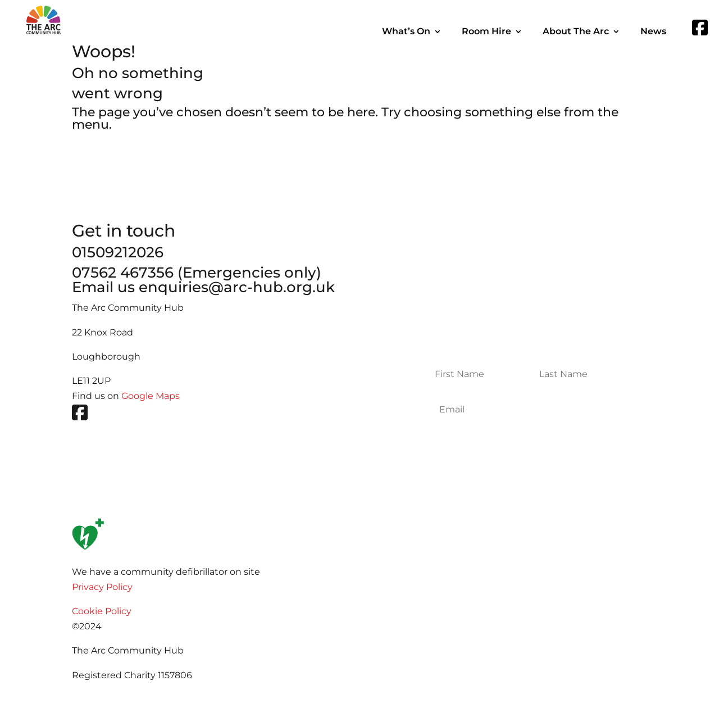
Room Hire (486, 32)
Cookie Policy (101, 611)
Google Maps (150, 396)
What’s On (406, 32)
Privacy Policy (102, 587)
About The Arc (576, 32)
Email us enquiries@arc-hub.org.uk (203, 287)
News (653, 32)
